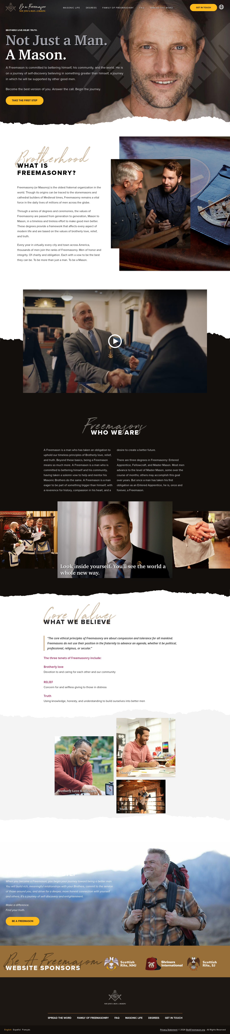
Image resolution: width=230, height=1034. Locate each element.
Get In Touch (173, 1018)
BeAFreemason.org (195, 1029)
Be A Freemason (22, 921)
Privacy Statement (169, 1029)
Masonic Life (71, 7)
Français (26, 1029)
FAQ (141, 7)
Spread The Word (161, 7)
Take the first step (24, 100)
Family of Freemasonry (118, 7)
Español (17, 1029)
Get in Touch (203, 7)
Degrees (91, 7)
